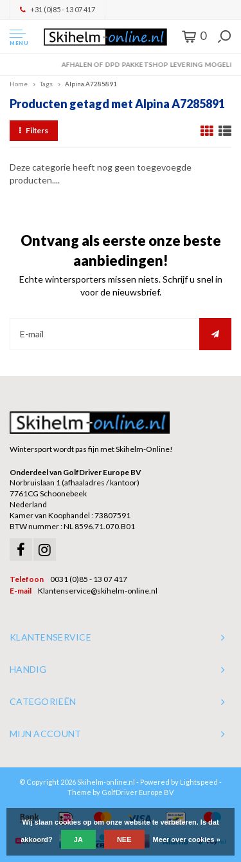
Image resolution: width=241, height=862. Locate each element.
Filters (33, 130)
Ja (78, 839)
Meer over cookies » (186, 839)
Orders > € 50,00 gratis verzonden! (120, 64)
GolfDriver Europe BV (138, 792)
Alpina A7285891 (91, 84)
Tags (46, 84)
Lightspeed (199, 782)
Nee (124, 839)
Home (19, 84)
